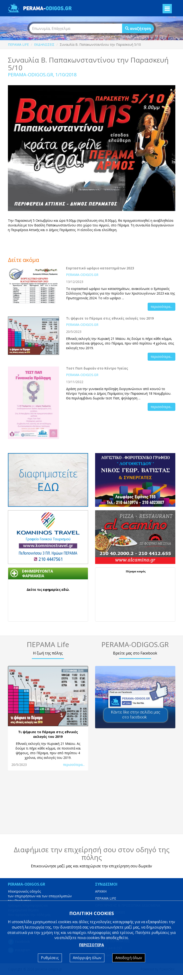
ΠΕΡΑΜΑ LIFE (18, 44)
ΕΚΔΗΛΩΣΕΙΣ (44, 44)
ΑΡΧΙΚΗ (100, 891)
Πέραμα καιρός (136, 571)
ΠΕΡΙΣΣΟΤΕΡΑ (91, 944)
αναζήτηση (138, 28)
